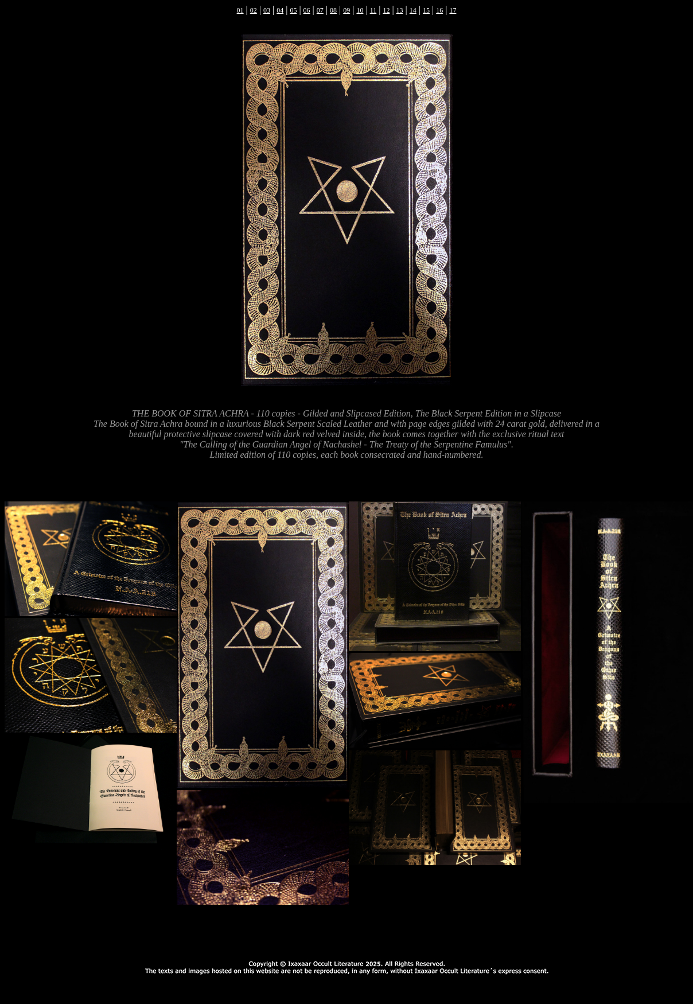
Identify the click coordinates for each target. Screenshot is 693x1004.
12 (386, 10)
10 (359, 10)
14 (413, 10)
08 (333, 10)
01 (240, 10)
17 (452, 10)
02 (253, 10)
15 (426, 10)
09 (346, 10)
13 (399, 10)
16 (439, 10)
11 (373, 10)
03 (266, 10)
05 (293, 10)
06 (306, 10)
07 (320, 10)
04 (280, 10)
